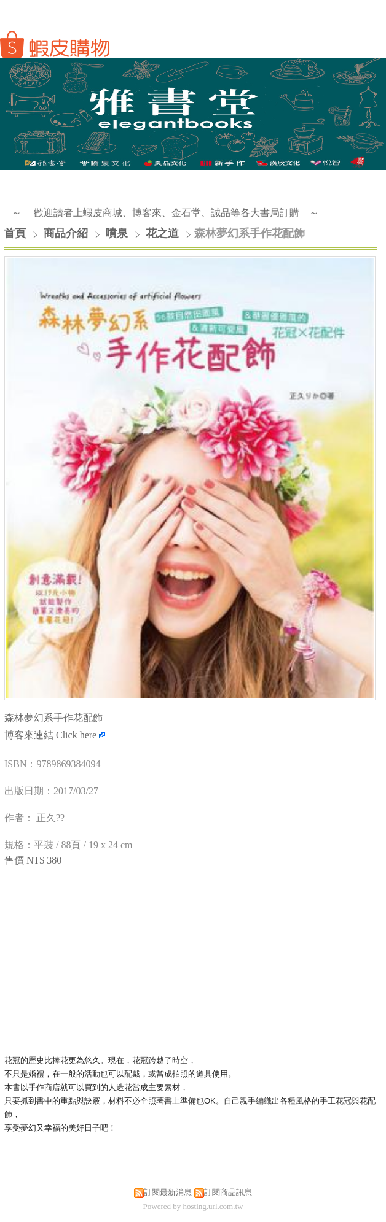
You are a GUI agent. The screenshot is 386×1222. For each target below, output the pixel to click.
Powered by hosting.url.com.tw (193, 1206)
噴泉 (117, 233)
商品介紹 (67, 233)
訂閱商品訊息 (228, 1192)
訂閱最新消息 (168, 1192)
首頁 (15, 233)
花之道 (162, 233)
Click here (80, 735)
